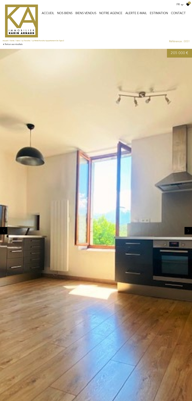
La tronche (26, 41)
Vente (12, 41)
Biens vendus (85, 13)
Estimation (159, 13)
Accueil (48, 13)
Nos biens (64, 13)
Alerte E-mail (136, 13)
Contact (178, 13)
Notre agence (110, 13)
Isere (18, 41)
